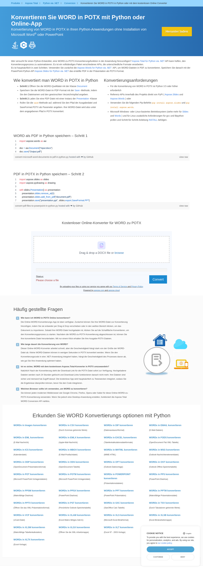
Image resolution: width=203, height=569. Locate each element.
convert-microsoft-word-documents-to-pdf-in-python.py (42, 157)
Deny (182, 557)
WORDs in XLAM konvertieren (74, 515)
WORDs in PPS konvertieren (164, 474)
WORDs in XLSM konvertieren (29, 527)
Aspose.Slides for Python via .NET (52, 71)
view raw (183, 157)
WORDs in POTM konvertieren (75, 474)
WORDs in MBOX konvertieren (75, 449)
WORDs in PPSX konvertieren (74, 490)
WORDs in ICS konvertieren (28, 449)
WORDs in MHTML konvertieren (120, 449)
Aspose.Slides (172, 94)
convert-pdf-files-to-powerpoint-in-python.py (37, 206)
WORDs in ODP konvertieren (28, 462)
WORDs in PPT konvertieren (119, 490)
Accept (170, 549)
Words (118, 115)
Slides (185, 111)
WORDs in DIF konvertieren (118, 425)
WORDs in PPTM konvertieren (165, 490)
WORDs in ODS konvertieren (74, 462)
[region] (101, 146)
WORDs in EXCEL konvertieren (120, 437)
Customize (158, 557)
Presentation (82, 98)
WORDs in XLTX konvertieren (28, 539)
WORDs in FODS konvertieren (165, 437)
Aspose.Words (117, 98)
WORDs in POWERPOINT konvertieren (117, 476)
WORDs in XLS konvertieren (119, 515)
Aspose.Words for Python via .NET (94, 67)
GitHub (89, 157)
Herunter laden (177, 31)
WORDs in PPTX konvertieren (29, 503)
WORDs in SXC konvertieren (119, 503)
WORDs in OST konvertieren (164, 462)
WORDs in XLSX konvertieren (74, 527)
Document (82, 86)
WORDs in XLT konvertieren (118, 527)
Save (77, 90)
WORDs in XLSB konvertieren (164, 515)
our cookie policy (165, 543)
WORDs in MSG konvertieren (164, 449)
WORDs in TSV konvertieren (164, 503)
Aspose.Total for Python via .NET (148, 61)
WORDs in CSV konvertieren (74, 425)
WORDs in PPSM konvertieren (29, 490)
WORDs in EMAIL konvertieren (165, 425)
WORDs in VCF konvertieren (28, 515)
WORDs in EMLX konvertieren (74, 437)
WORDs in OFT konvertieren (119, 462)
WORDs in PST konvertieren (73, 503)
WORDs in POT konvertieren (28, 474)
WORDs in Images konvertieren (30, 425)
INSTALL (153, 120)
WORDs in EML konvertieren (28, 437)
